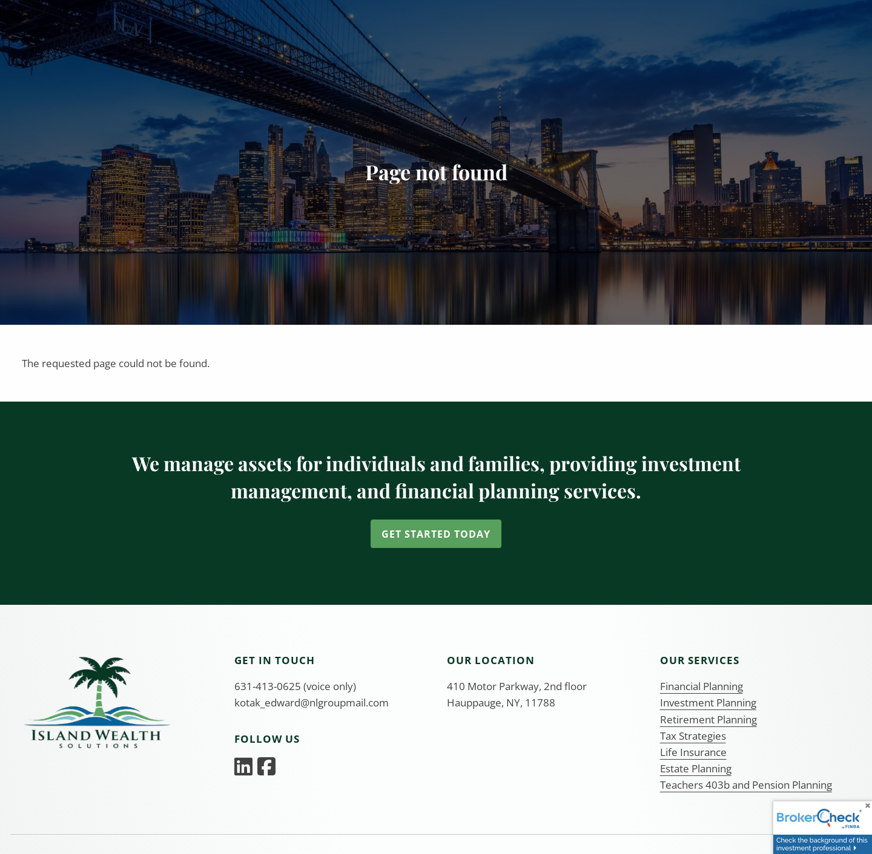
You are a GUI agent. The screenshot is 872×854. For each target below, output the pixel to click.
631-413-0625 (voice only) (295, 686)
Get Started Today (436, 534)
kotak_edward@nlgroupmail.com (311, 702)
